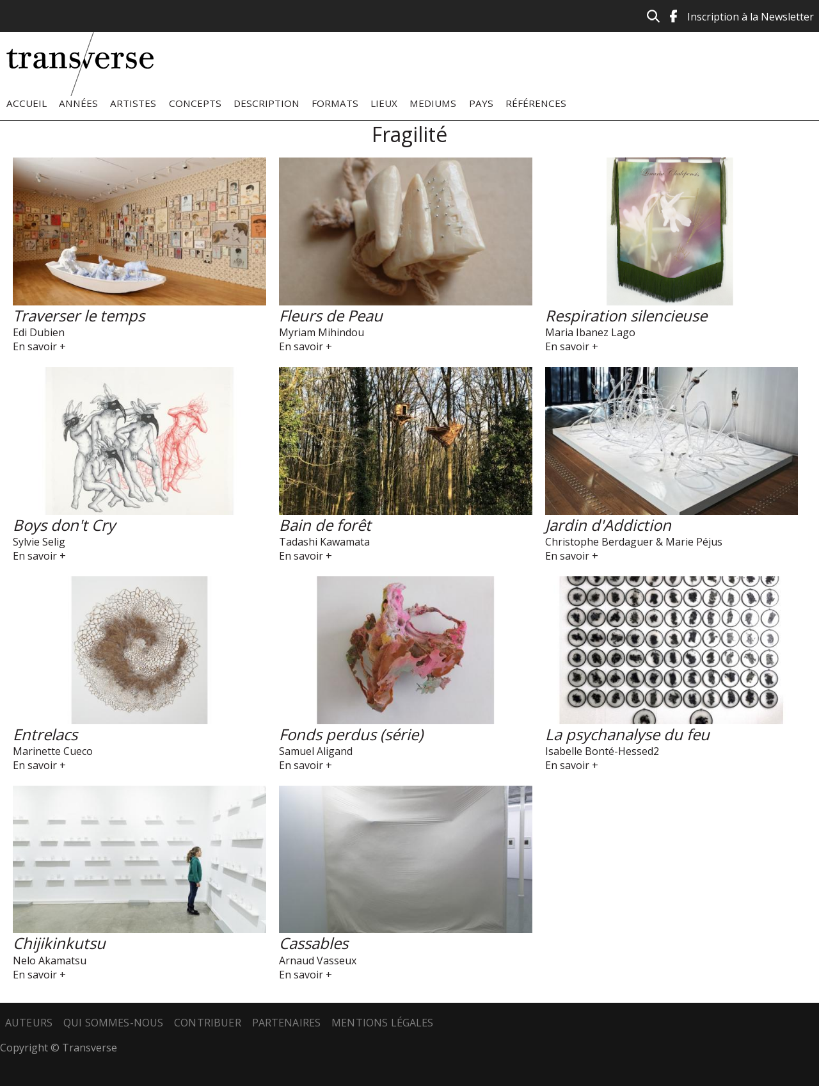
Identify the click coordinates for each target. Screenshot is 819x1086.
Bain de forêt (325, 524)
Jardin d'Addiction (608, 524)
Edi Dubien (39, 332)
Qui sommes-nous (113, 1023)
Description (266, 103)
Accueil (26, 103)
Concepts (195, 103)
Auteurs (28, 1023)
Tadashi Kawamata (324, 542)
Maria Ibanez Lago (590, 332)
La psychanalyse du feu (627, 734)
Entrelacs (45, 734)
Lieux (383, 103)
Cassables (313, 942)
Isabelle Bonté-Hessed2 (602, 751)
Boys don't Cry (64, 524)
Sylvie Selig (39, 542)
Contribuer (207, 1023)
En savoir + (39, 346)
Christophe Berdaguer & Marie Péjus (633, 542)
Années (78, 103)
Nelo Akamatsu (49, 960)
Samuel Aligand (316, 751)
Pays (481, 103)
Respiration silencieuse (626, 315)
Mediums (433, 103)
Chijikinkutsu (59, 942)
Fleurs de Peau (331, 315)
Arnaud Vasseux (317, 960)
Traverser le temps (79, 315)
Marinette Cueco (53, 751)
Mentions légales (382, 1023)
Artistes (133, 103)
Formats (335, 103)
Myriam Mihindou (321, 332)
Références (535, 103)
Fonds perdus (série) (351, 734)
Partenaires (286, 1023)
